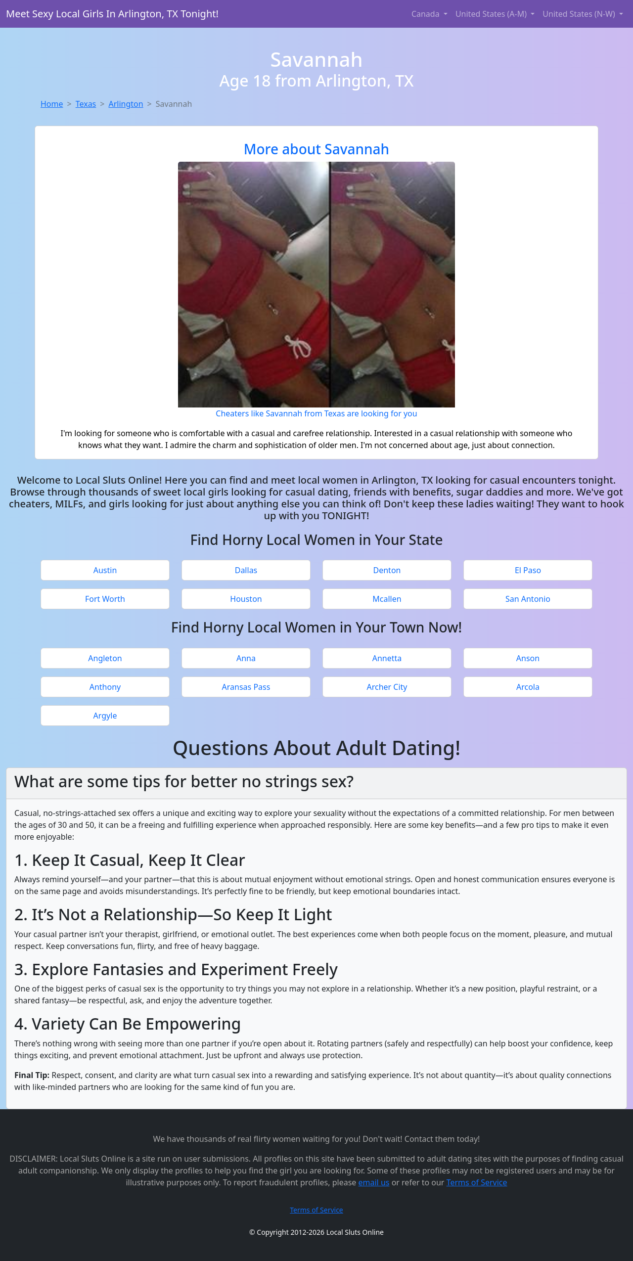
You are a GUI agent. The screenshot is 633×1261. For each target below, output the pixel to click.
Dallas (246, 570)
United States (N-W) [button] (580, 13)
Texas (86, 103)
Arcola (528, 686)
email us (374, 1182)
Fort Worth (105, 598)
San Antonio (527, 598)
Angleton (105, 658)
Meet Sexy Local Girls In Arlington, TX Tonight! (112, 13)
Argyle (105, 715)
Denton (387, 570)
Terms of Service (477, 1182)
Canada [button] (426, 13)
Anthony (105, 686)
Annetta (387, 658)
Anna (246, 658)
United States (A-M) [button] (492, 13)
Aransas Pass (246, 686)
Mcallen (386, 598)
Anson (528, 658)
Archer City (386, 686)
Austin (105, 570)
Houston (246, 598)
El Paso (528, 570)
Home (52, 103)
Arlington (125, 103)
